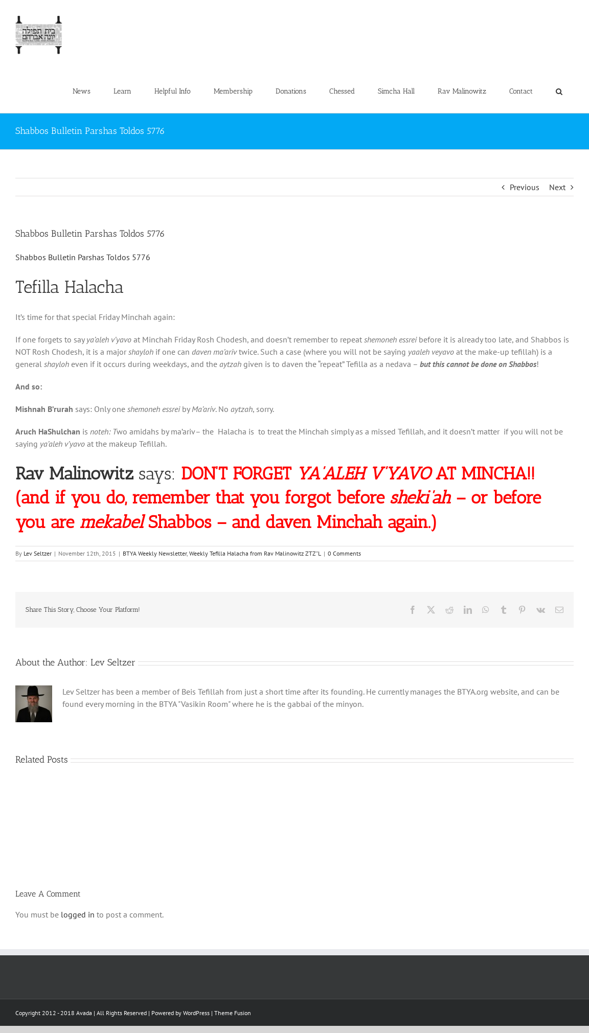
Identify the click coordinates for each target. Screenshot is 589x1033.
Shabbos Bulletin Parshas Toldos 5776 (82, 257)
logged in (78, 914)
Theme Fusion (232, 1013)
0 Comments (344, 553)
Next (557, 187)
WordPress (196, 1013)
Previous (524, 187)
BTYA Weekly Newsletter (155, 553)
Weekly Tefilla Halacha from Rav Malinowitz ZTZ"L (255, 553)
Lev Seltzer (38, 553)
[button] (559, 91)
